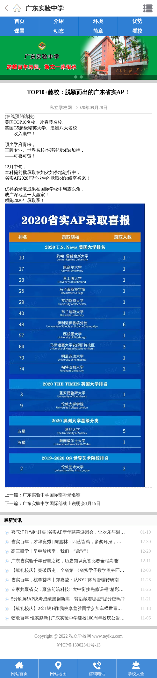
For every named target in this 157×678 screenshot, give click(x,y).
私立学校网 (61, 107)
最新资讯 (13, 520)
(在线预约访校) (19, 116)
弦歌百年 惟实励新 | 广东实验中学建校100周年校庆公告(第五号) (74, 618)
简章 (98, 31)
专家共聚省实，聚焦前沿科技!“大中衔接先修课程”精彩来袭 (69, 589)
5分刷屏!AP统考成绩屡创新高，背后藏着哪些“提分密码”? (68, 599)
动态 (59, 31)
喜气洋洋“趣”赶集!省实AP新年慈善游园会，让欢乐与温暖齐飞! (73, 532)
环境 (98, 21)
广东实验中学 (44, 8)
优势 (137, 21)
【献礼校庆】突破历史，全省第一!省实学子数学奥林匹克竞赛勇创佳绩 (81, 570)
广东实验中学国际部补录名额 (52, 495)
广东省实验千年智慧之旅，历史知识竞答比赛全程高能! (65, 560)
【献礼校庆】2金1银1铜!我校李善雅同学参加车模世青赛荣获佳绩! (76, 608)
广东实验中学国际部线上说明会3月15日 (62, 503)
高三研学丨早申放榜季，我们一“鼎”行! (49, 551)
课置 (19, 31)
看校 (137, 31)
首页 (19, 21)
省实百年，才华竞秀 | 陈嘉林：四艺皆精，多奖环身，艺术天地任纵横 (79, 541)
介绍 (59, 21)
